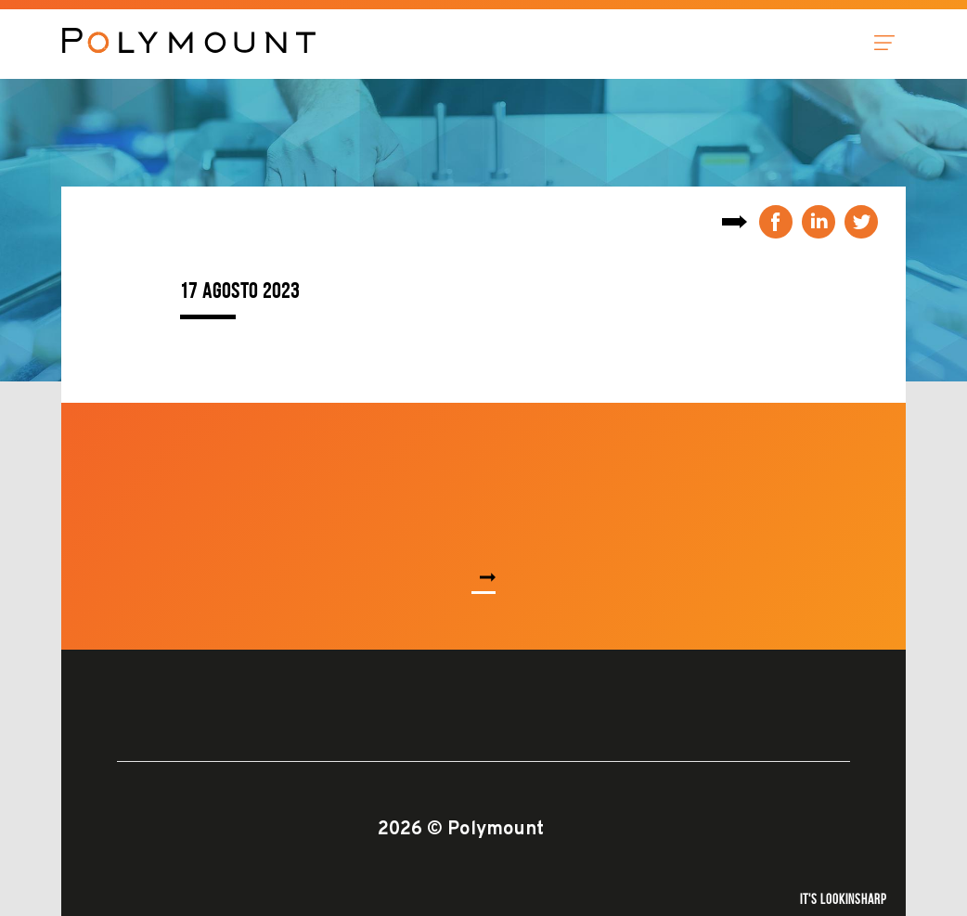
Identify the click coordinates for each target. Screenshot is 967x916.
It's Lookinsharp (843, 899)
